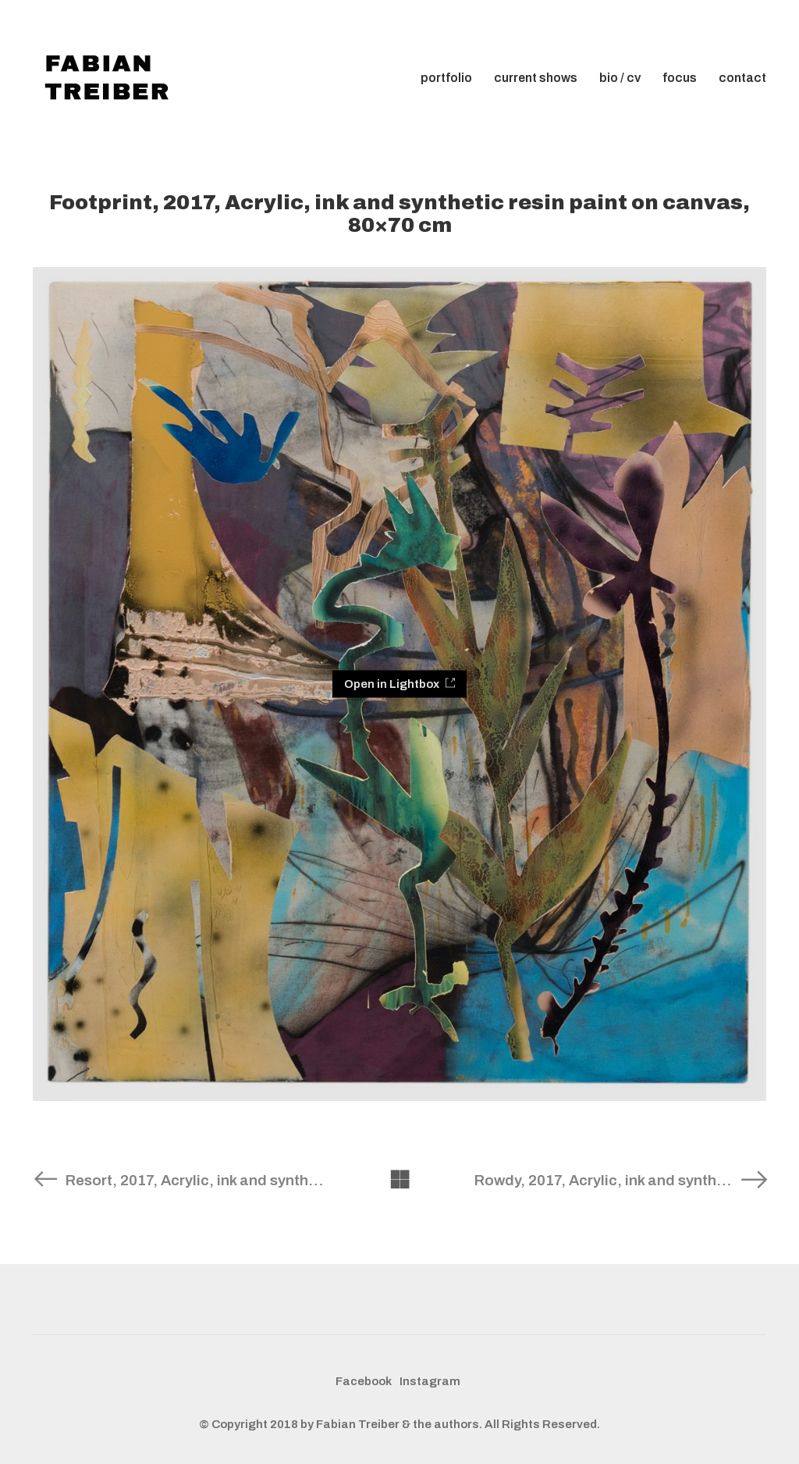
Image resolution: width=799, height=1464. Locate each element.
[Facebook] (364, 1382)
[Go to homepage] (111, 78)
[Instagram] (430, 1382)
